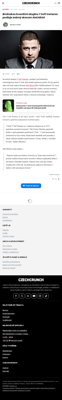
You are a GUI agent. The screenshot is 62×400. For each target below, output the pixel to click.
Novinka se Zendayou (11, 262)
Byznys (5, 310)
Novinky (6, 9)
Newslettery (7, 351)
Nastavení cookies (24, 390)
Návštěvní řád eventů (10, 390)
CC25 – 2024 (8, 337)
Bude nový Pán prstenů (12, 265)
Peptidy (6, 230)
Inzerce (5, 368)
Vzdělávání (7, 320)
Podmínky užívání (8, 388)
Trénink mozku (8, 236)
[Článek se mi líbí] (13, 74)
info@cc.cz (13, 386)
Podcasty (6, 354)
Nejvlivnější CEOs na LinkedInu (15, 330)
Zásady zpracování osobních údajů (27, 388)
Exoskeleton (7, 220)
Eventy (5, 357)
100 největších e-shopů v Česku (15, 334)
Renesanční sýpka (10, 249)
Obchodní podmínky (47, 388)
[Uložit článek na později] (6, 74)
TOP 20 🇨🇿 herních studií (12, 340)
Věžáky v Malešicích (11, 252)
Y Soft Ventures (23, 79)
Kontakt (6, 371)
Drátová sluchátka (10, 214)
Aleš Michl (30, 85)
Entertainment (8, 313)
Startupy (6, 317)
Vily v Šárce (7, 246)
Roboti (5, 217)
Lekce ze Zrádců (9, 268)
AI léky (5, 233)
